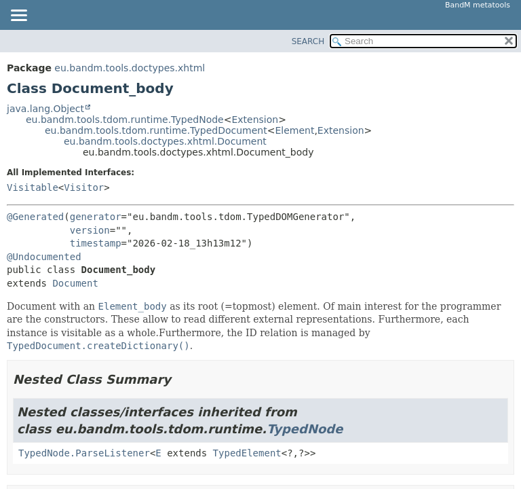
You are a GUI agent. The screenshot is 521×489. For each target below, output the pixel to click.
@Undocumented (44, 256)
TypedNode (305, 429)
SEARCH (308, 41)
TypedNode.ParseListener (84, 453)
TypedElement (247, 453)
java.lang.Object (45, 108)
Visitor (84, 187)
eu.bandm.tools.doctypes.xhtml (129, 67)
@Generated (35, 216)
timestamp (95, 243)
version (90, 230)
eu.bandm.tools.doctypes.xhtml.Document (165, 141)
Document (75, 283)
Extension (254, 119)
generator (95, 216)
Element (294, 130)
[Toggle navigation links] (18, 16)
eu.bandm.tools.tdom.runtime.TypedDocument (156, 130)
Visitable (32, 187)
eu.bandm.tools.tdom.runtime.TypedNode (125, 119)
